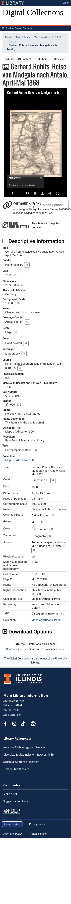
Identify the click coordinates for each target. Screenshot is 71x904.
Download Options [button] (27, 631)
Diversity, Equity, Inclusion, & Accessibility (28, 755)
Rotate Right (27, 193)
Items (12, 41)
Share (43, 59)
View (59, 59)
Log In (66, 2)
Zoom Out (20, 193)
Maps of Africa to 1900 (47, 37)
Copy (37, 203)
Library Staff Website (16, 769)
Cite (10, 59)
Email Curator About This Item (35, 644)
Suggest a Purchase (15, 801)
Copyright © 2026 (13, 834)
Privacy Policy (37, 824)
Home (8, 37)
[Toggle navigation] (7, 21)
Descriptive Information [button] (33, 241)
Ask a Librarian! (12, 715)
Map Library (23, 37)
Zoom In (12, 193)
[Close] (41, 177)
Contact (25, 59)
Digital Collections (33, 12)
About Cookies (12, 824)
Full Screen (57, 193)
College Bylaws (39, 834)
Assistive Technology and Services (24, 747)
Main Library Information (25, 696)
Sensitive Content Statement (19, 28)
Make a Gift (10, 794)
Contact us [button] (12, 649)
